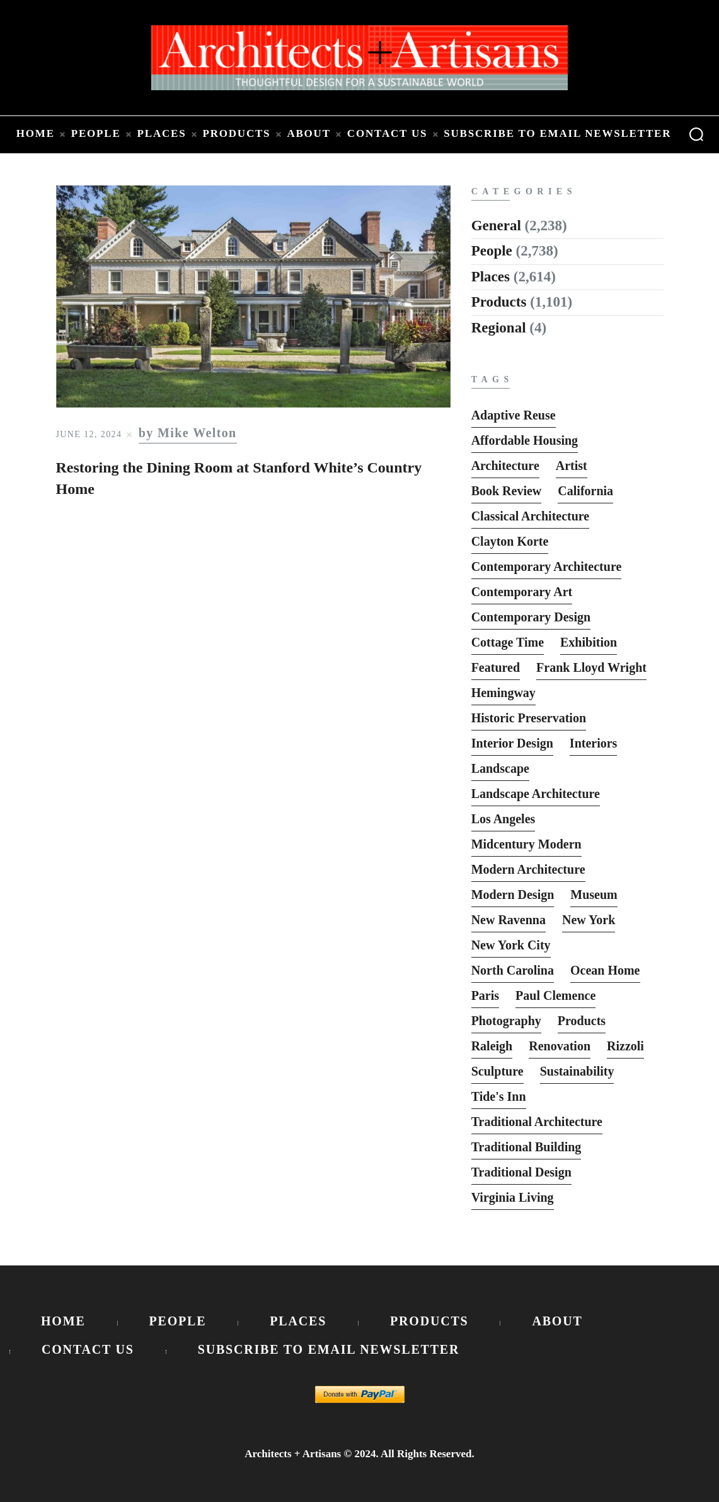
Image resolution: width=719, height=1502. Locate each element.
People (491, 251)
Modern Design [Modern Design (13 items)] (513, 894)
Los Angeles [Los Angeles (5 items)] (503, 819)
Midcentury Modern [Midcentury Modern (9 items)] (526, 844)
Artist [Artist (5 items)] (571, 465)
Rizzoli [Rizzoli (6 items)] (625, 1046)
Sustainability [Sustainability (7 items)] (577, 1071)
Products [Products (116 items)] (582, 1021)
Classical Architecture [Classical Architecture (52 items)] (530, 516)
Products (499, 302)
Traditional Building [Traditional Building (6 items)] (526, 1147)
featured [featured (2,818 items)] (495, 667)
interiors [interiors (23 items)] (594, 743)
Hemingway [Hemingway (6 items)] (503, 693)
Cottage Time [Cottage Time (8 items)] (507, 642)
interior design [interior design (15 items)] (512, 743)
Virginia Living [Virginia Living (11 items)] (512, 1197)
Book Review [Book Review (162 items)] (506, 491)
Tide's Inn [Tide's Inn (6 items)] (498, 1096)
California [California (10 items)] (585, 491)
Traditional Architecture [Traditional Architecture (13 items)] (536, 1122)
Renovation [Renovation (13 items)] (559, 1046)
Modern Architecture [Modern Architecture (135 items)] (528, 869)
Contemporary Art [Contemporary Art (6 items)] (522, 592)
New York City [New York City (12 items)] (511, 945)
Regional (498, 328)
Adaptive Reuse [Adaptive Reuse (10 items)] (513, 415)
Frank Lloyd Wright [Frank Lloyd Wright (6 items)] (591, 667)
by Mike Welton (188, 433)
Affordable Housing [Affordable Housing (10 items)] (524, 440)
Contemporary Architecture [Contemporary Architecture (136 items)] (546, 566)
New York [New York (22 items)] (588, 920)
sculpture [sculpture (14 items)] (497, 1071)
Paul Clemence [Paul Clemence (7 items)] (555, 995)
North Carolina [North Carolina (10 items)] (512, 970)
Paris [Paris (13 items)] (485, 995)
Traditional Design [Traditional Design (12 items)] (521, 1172)
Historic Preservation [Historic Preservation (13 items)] (528, 718)
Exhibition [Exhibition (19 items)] (588, 642)
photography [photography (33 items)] (506, 1021)
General (496, 225)
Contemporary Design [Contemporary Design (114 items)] (530, 617)
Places (490, 277)
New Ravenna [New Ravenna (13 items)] (508, 920)
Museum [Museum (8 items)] (593, 894)
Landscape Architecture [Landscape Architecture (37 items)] (535, 794)
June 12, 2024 (89, 434)
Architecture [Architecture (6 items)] (505, 465)
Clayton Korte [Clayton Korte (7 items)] (510, 541)
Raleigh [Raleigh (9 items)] (492, 1046)
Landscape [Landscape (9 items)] (500, 768)
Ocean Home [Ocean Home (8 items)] (605, 970)
